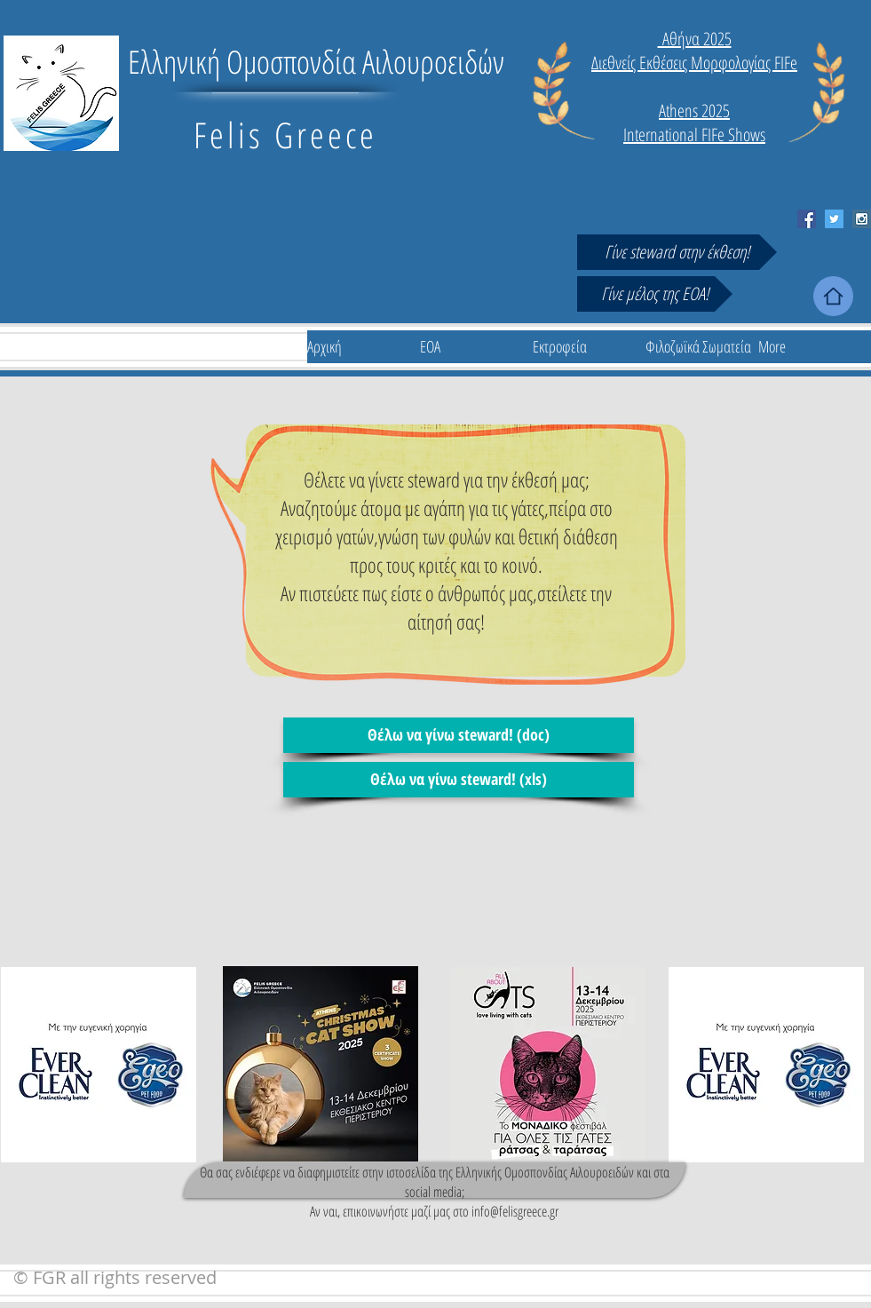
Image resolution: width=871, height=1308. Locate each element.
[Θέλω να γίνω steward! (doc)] (458, 735)
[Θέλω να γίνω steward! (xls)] (458, 779)
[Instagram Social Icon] (861, 219)
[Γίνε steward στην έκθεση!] (677, 252)
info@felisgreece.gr (514, 1211)
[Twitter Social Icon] (834, 219)
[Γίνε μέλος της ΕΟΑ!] (654, 294)
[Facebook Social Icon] (806, 219)
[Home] (833, 296)
